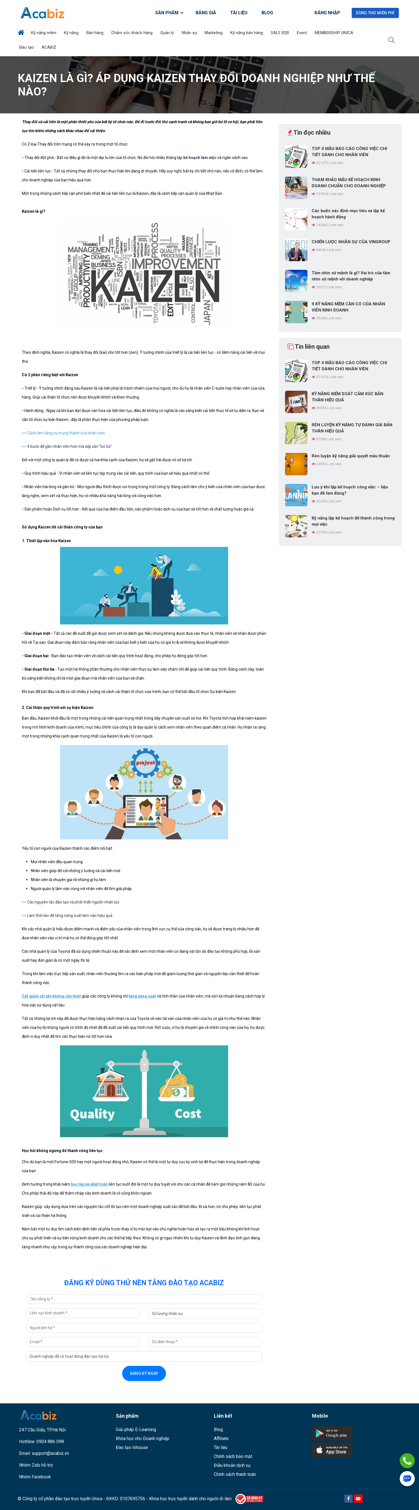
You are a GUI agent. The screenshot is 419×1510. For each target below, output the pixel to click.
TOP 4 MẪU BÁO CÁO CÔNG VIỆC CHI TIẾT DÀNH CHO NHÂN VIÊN (349, 151)
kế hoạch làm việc (199, 157)
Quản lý (167, 32)
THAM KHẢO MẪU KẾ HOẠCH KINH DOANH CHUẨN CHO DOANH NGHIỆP (349, 182)
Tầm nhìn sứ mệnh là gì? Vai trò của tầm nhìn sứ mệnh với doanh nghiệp (351, 276)
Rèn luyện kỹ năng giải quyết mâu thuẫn (351, 455)
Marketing (214, 32)
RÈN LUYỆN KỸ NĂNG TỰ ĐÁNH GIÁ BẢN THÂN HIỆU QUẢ (352, 428)
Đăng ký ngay (144, 1373)
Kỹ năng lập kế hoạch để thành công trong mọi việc (353, 521)
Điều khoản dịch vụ (232, 1465)
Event (302, 32)
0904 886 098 (50, 1441)
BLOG (267, 13)
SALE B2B (280, 32)
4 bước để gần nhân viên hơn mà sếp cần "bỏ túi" (69, 446)
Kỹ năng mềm (44, 32)
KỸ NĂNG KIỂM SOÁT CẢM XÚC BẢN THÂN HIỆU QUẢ (347, 396)
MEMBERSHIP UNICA (334, 32)
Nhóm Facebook (35, 1476)
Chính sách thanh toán (235, 1474)
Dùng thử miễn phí (375, 13)
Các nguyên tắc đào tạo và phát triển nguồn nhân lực (73, 902)
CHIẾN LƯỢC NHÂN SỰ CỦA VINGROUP (351, 241)
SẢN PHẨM (169, 12)
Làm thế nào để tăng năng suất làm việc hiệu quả (69, 915)
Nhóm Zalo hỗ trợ (36, 1465)
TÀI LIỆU (238, 13)
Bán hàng (95, 32)
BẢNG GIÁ (206, 13)
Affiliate (221, 1438)
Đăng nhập (327, 13)
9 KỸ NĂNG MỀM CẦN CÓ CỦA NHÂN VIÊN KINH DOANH (348, 307)
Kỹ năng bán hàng (247, 32)
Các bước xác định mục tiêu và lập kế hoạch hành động (348, 213)
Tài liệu (220, 1447)
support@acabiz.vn (50, 1453)
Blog (218, 1429)
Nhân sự (190, 32)
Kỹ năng (72, 32)
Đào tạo (27, 47)
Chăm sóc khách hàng (132, 32)
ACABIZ (49, 47)
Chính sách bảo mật (233, 1456)
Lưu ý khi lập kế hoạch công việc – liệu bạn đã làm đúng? (350, 490)
